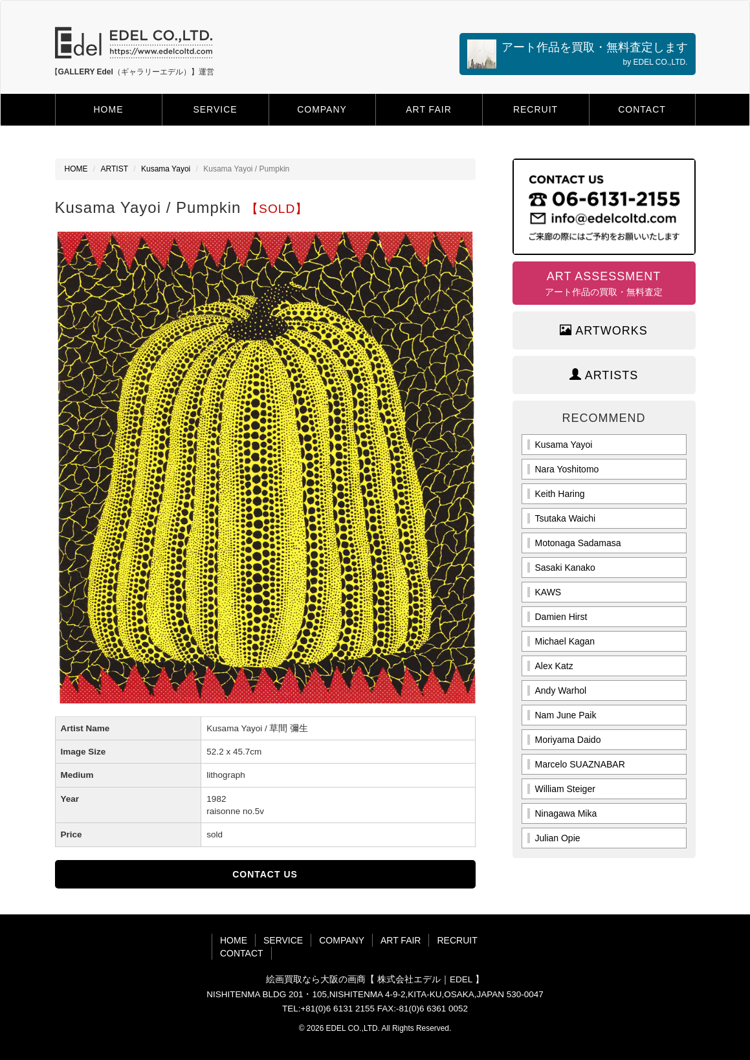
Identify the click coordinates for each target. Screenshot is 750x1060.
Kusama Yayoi (165, 168)
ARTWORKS (604, 330)
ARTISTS (604, 375)
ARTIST (114, 168)
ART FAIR (429, 109)
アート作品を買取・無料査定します (577, 54)
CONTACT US (265, 874)
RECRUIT (535, 109)
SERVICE (215, 109)
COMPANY (322, 109)
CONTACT (642, 109)
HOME (109, 109)
